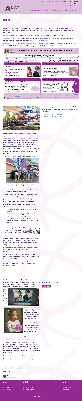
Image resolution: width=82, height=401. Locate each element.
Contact (76, 10)
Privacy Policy (7, 389)
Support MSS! (68, 10)
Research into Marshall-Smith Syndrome (18, 368)
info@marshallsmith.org (60, 1)
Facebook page (66, 389)
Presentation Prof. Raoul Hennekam (55, 114)
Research (61, 10)
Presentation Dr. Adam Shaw (53, 116)
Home (32, 10)
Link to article (44, 40)
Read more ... (46, 286)
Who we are (45, 10)
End (14, 376)
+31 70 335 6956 (45, 1)
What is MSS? (37, 10)
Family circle (53, 10)
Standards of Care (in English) (18, 356)
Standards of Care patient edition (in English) (22, 359)
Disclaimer (6, 387)
